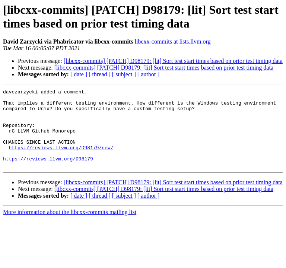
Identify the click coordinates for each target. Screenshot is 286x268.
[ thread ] (100, 74)
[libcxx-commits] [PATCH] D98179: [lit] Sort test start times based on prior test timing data (173, 61)
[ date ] (78, 74)
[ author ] (148, 74)
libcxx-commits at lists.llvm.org (172, 41)
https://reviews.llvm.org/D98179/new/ (61, 159)
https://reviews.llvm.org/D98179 (48, 173)
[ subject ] (124, 74)
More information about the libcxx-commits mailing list (69, 227)
